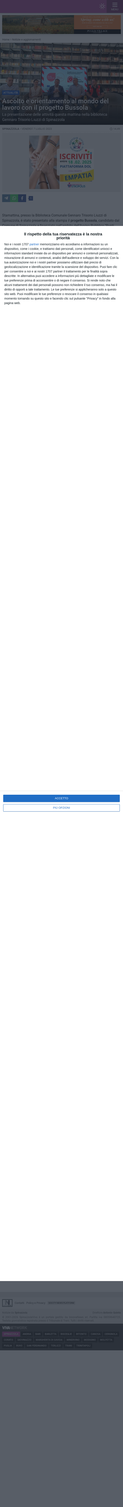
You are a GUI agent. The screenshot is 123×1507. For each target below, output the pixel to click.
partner (34, 244)
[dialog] (61, 753)
